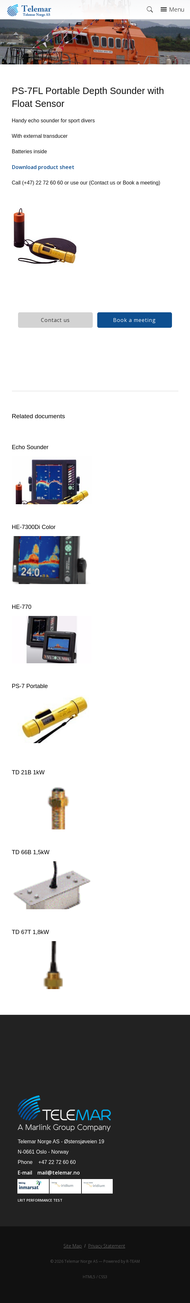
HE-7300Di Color (34, 527)
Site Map (72, 1246)
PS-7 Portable (30, 686)
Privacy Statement (106, 1246)
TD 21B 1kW (28, 772)
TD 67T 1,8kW (30, 932)
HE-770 (22, 607)
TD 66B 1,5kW (31, 852)
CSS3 (103, 1276)
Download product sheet (43, 167)
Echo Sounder (30, 447)
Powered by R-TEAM (121, 1261)
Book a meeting (134, 320)
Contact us (55, 320)
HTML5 (89, 1276)
